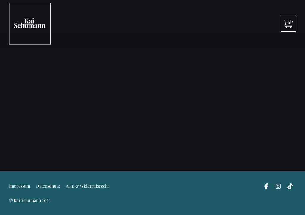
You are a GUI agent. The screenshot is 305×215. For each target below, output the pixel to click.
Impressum (19, 186)
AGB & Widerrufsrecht (87, 186)
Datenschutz (48, 186)
